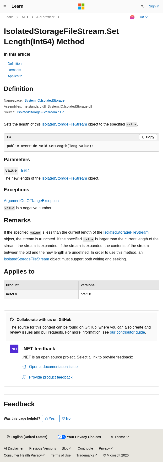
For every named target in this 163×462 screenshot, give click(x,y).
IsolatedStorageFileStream (64, 124)
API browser (45, 17)
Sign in (154, 6)
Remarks (14, 70)
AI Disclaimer (13, 448)
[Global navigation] (5, 6)
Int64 (25, 171)
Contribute (85, 448)
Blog (65, 448)
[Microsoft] (81, 6)
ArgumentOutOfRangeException (31, 201)
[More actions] (155, 17)
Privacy (104, 448)
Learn (9, 17)
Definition (15, 64)
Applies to (15, 76)
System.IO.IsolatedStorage (45, 100)
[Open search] (142, 6)
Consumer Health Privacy (23, 455)
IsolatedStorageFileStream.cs (39, 112)
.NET (25, 17)
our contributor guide (127, 332)
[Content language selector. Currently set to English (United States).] (27, 437)
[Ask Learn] (132, 17)
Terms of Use (61, 455)
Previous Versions (42, 448)
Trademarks (85, 455)
